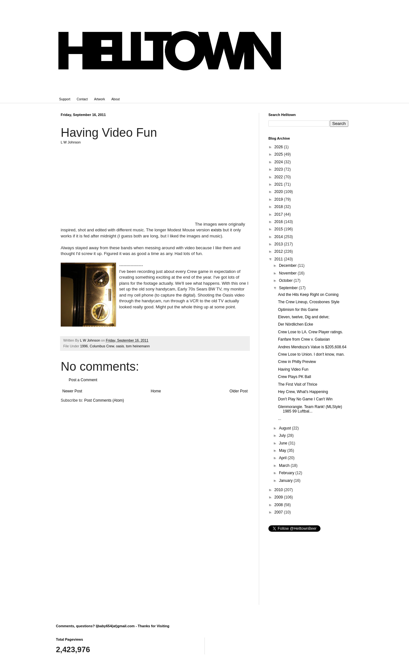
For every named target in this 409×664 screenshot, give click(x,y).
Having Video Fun (293, 369)
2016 (279, 222)
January (286, 480)
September (289, 288)
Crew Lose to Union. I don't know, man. (311, 354)
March (285, 465)
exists (216, 230)
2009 (279, 497)
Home (156, 391)
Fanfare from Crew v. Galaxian (304, 339)
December (288, 265)
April (283, 458)
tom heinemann (138, 346)
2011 (279, 259)
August (285, 428)
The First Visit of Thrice (297, 384)
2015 (279, 229)
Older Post (238, 391)
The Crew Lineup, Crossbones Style (308, 302)
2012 (279, 251)
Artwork (99, 99)
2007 (279, 512)
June (283, 443)
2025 (279, 154)
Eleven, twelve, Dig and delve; (303, 317)
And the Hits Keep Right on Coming (308, 294)
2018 (279, 207)
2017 (279, 214)
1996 (84, 346)
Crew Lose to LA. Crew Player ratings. (310, 332)
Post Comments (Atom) (104, 400)
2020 (279, 191)
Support (64, 99)
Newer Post (72, 391)
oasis (120, 346)
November (288, 273)
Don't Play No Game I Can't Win (305, 399)
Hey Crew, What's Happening (303, 392)
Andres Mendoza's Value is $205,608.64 (312, 347)
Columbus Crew (102, 346)
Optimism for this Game (298, 309)
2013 (279, 244)
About (115, 99)
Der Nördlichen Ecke (295, 324)
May (283, 450)
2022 (279, 177)
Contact (82, 99)
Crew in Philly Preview (297, 361)
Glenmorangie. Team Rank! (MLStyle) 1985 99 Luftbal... (310, 409)
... (279, 418)
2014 (279, 237)
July (283, 435)
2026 (279, 147)
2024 (279, 162)
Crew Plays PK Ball (294, 376)
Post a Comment (83, 380)
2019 (279, 199)
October (286, 280)
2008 (279, 505)
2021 (279, 184)
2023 (279, 169)
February (287, 473)
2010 (279, 490)
